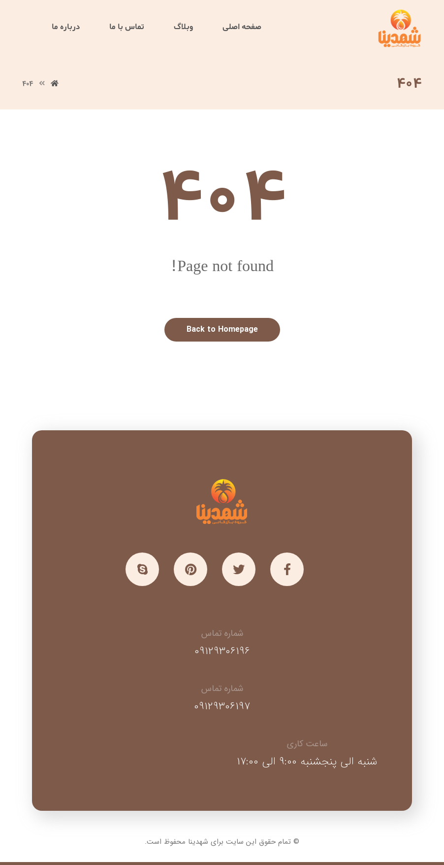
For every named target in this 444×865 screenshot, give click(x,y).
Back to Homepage (222, 329)
